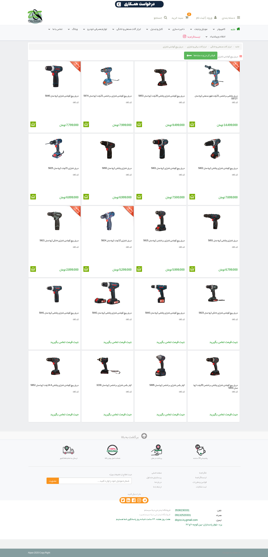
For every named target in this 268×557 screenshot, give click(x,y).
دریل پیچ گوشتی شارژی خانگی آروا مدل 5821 (59, 240)
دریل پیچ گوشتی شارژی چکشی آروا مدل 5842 (112, 313)
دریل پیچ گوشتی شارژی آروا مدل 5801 (168, 168)
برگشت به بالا (134, 437)
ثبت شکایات (201, 486)
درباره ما (158, 482)
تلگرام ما (203, 473)
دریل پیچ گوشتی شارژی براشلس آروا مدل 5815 (164, 240)
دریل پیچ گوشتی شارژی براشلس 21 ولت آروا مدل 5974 (108, 96)
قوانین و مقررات (200, 482)
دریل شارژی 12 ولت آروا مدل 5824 (116, 240)
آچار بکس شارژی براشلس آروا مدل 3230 (114, 385)
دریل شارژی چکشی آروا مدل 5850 (117, 168)
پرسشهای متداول (154, 477)
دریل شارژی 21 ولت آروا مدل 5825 (63, 168)
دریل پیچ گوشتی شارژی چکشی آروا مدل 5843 (165, 313)
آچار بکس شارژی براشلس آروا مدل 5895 (167, 385)
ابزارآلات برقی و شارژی (197, 46)
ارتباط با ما (157, 486)
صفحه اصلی (157, 473)
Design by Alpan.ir (231, 552)
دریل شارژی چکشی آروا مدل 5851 (223, 240)
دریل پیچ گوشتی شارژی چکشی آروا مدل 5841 (59, 313)
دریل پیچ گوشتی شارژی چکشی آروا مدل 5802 (218, 168)
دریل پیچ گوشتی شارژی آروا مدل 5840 (62, 96)
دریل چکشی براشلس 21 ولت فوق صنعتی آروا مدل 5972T (216, 97)
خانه (237, 46)
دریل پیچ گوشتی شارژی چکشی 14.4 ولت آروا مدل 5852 (55, 385)
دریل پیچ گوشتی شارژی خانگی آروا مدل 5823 (218, 313)
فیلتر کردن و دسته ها (200, 55)
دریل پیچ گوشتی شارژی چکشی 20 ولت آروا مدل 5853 (161, 96)
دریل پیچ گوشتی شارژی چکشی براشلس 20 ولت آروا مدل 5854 (215, 386)
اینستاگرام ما (201, 477)
